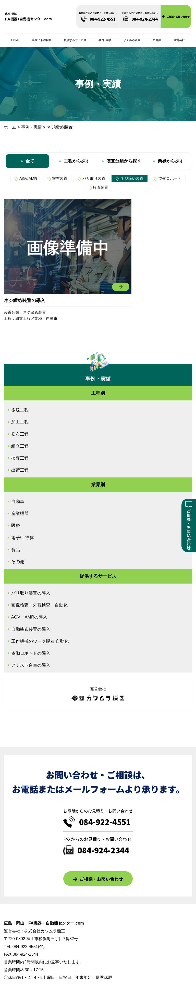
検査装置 (100, 187)
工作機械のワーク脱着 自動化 (40, 641)
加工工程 (20, 422)
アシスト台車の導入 (30, 665)
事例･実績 (105, 40)
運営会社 (179, 40)
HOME (15, 40)
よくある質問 (132, 40)
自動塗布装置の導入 (30, 629)
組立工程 (23, 318)
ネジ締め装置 (131, 178)
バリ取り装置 (93, 178)
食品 (15, 549)
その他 (17, 561)
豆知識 (157, 40)
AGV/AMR (28, 178)
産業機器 (20, 513)
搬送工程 (20, 410)
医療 (15, 525)
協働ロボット (169, 178)
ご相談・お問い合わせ (101, 879)
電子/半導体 (22, 537)
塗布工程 (20, 434)
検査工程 (20, 458)
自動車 (51, 318)
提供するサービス (75, 40)
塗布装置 (59, 178)
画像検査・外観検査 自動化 (39, 605)
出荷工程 (20, 470)
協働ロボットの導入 (30, 653)
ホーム (10, 127)
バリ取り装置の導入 (30, 593)
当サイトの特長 (42, 40)
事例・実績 (31, 127)
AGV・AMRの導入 (29, 617)
